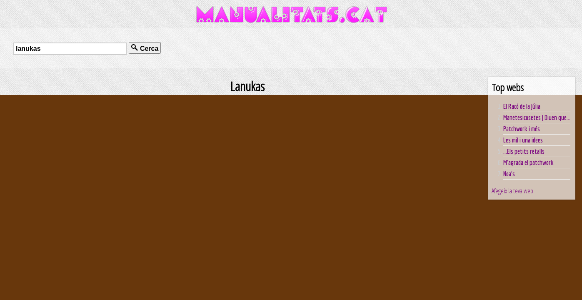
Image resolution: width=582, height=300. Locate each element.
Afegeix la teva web (512, 190)
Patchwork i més (521, 128)
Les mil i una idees (523, 140)
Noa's (509, 174)
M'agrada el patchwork (528, 162)
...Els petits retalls (524, 151)
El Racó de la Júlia (521, 106)
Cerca (144, 48)
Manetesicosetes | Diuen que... (536, 117)
